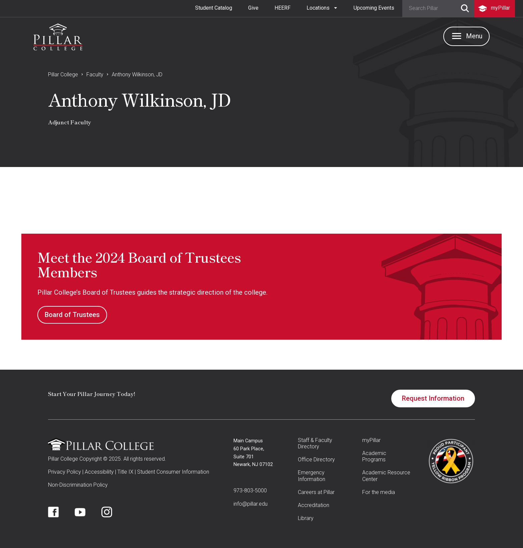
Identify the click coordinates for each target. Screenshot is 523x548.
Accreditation (313, 505)
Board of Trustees (72, 315)
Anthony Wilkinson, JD (137, 74)
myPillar (371, 440)
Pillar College (63, 74)
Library (306, 518)
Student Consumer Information (173, 472)
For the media (378, 492)
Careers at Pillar (316, 492)
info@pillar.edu (250, 504)
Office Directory (316, 459)
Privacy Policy (64, 472)
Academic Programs (374, 456)
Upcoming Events (374, 8)
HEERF (283, 8)
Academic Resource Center (386, 475)
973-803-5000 (250, 490)
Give (253, 8)
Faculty (94, 74)
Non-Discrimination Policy (78, 485)
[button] (322, 8)
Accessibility (99, 472)
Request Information (433, 398)
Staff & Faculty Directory (315, 443)
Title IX (125, 472)
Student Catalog (213, 8)
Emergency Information (311, 475)
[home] (57, 35)
